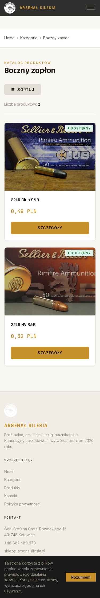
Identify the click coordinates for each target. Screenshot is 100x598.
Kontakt (10, 495)
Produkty (12, 488)
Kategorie (29, 38)
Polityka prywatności (22, 504)
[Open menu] (91, 8)
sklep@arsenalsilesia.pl (24, 551)
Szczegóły (50, 228)
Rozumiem (80, 577)
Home (9, 38)
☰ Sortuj (22, 89)
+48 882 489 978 (20, 543)
